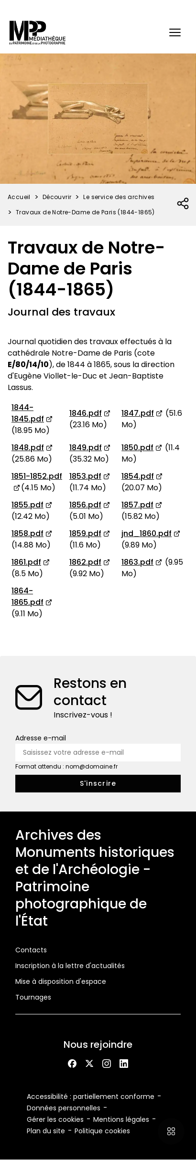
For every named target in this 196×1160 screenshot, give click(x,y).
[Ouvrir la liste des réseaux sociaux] (183, 203)
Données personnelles (63, 1108)
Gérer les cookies (55, 1119)
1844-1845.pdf (27, 413)
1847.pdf (137, 413)
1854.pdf (137, 476)
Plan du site (46, 1131)
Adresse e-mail (40, 738)
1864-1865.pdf (27, 596)
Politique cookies (102, 1131)
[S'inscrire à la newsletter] (98, 783)
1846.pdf (85, 413)
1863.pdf (137, 562)
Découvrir (57, 197)
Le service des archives (118, 197)
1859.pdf (85, 533)
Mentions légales (121, 1119)
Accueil (19, 197)
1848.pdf (27, 447)
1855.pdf (27, 504)
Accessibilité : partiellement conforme (90, 1096)
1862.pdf (85, 562)
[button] (175, 32)
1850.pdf (137, 447)
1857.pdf (137, 504)
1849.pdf (85, 447)
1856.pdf (85, 504)
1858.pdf (27, 533)
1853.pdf (85, 476)
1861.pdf (26, 562)
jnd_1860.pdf (146, 533)
